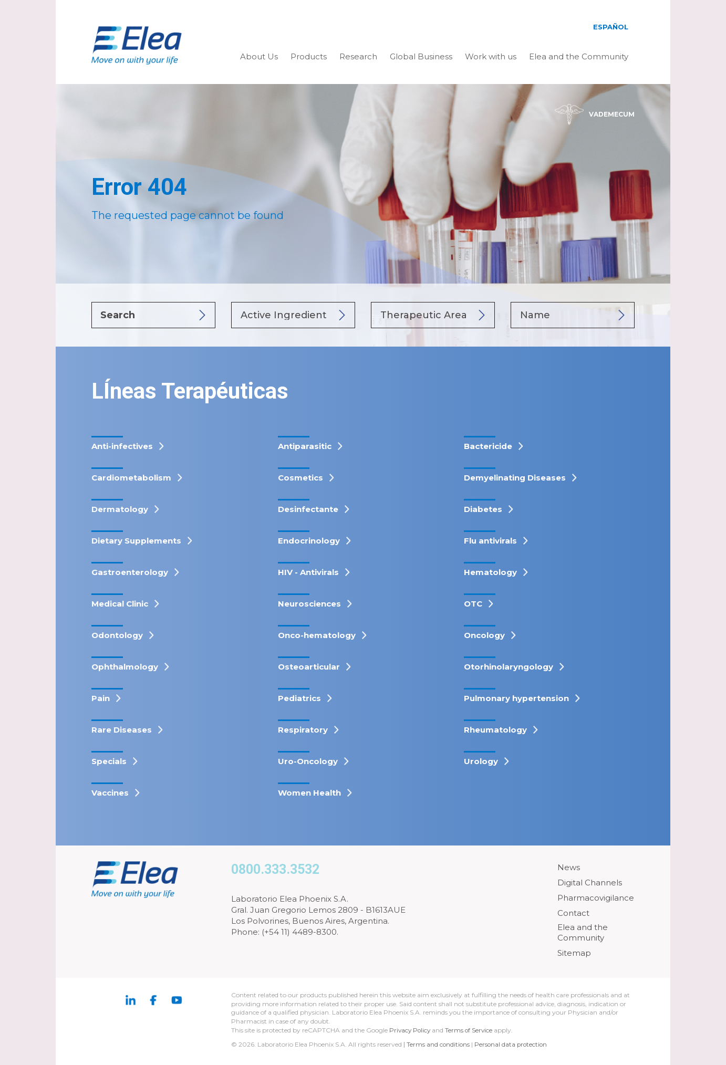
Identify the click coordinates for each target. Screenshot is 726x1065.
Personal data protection (512, 1044)
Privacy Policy (410, 1030)
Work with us (490, 56)
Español (610, 27)
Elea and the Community (578, 56)
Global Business (421, 56)
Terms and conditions (439, 1044)
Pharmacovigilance (595, 898)
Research (358, 56)
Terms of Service (471, 1030)
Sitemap (574, 953)
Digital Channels (589, 882)
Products (309, 56)
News (568, 867)
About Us (259, 56)
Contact (573, 913)
